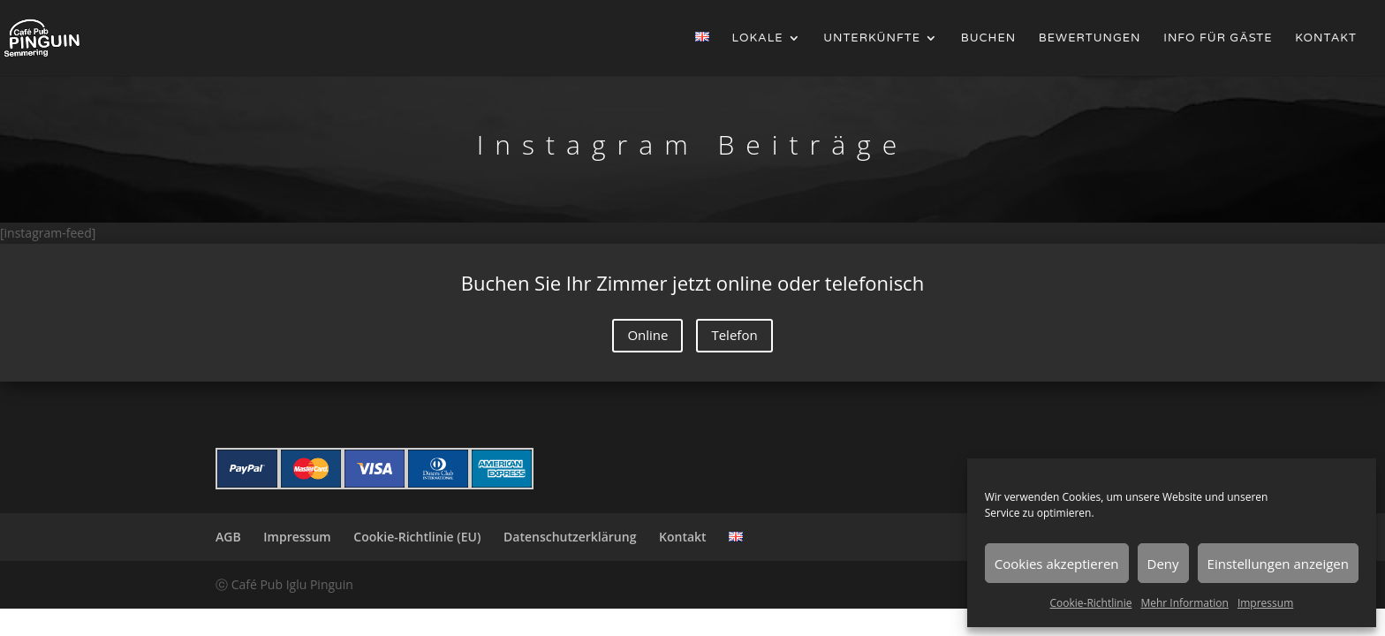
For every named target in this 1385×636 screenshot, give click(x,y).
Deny (1163, 563)
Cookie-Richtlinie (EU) (417, 536)
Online (647, 335)
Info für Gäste (1217, 38)
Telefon (734, 335)
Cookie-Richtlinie (1091, 602)
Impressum (1265, 602)
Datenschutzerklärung (569, 536)
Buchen (988, 38)
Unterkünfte (871, 38)
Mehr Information (1184, 602)
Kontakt (1326, 38)
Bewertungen (1090, 38)
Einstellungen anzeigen (1278, 563)
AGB (228, 536)
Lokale (757, 38)
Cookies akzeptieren (1057, 563)
